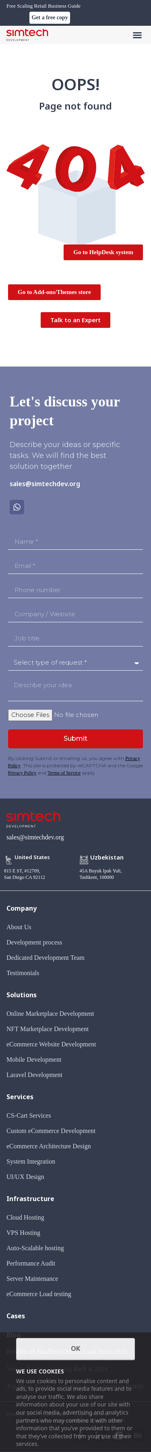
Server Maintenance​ (32, 1278)
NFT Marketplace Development (47, 1028)
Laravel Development (34, 1074)
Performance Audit (30, 1263)
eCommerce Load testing (38, 1293)
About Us (18, 927)
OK (75, 1348)
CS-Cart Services (28, 1115)
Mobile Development (33, 1059)
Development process (34, 942)
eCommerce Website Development (51, 1044)
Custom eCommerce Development (50, 1130)
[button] (137, 35)
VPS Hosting (23, 1232)
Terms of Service (64, 773)
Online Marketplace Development (50, 1013)
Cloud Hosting (25, 1217)
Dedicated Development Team (45, 957)
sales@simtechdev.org (45, 483)
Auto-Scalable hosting (35, 1248)
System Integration (30, 1161)
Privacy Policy (22, 773)
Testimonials (22, 972)
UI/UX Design (25, 1176)
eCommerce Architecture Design (48, 1146)
